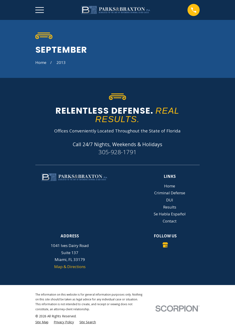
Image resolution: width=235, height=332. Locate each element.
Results (169, 207)
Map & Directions (70, 266)
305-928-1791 (117, 152)
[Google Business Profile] (165, 245)
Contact (169, 221)
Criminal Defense (169, 192)
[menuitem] (41, 322)
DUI (169, 200)
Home (169, 186)
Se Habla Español (170, 214)
